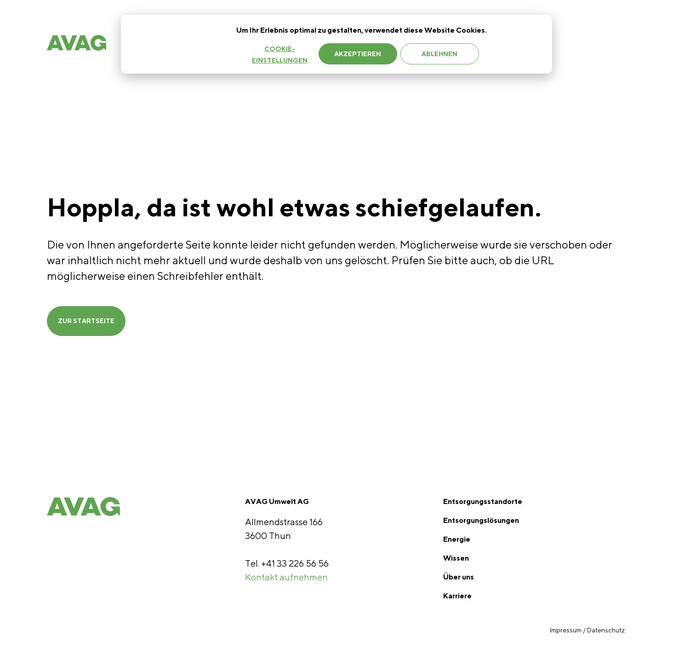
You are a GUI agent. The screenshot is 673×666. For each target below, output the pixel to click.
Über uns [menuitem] (458, 577)
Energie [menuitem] (456, 539)
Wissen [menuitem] (456, 558)
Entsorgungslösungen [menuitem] (481, 520)
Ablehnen (439, 54)
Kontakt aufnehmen (286, 577)
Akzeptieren (357, 54)
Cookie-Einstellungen (280, 54)
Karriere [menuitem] (457, 595)
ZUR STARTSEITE (86, 320)
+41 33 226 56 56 (295, 563)
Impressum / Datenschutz (588, 630)
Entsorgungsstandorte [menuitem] (482, 501)
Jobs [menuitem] (570, 45)
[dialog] (336, 44)
